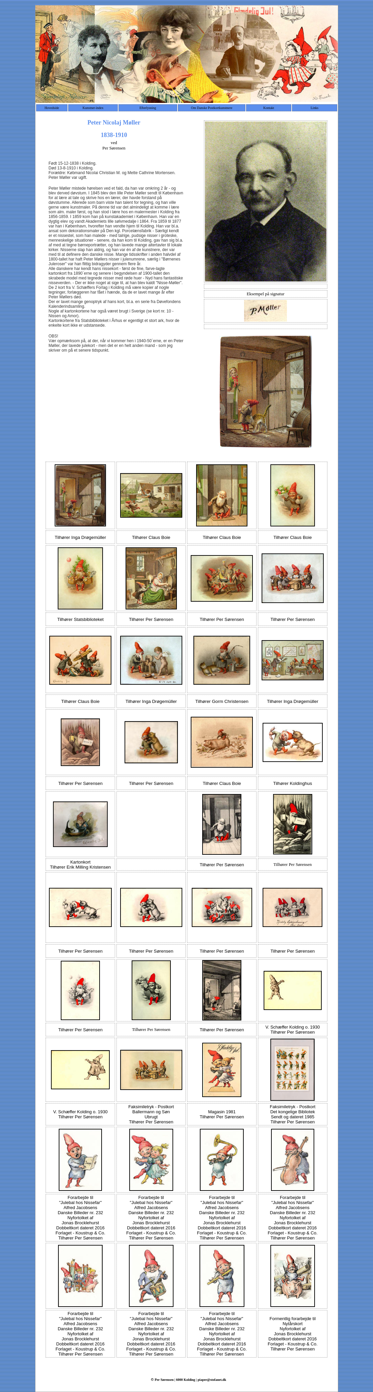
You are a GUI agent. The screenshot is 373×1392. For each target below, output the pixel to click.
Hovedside (52, 108)
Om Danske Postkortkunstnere (211, 108)
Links (314, 108)
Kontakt (268, 108)
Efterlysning (147, 108)
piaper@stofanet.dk (212, 1380)
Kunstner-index (93, 108)
